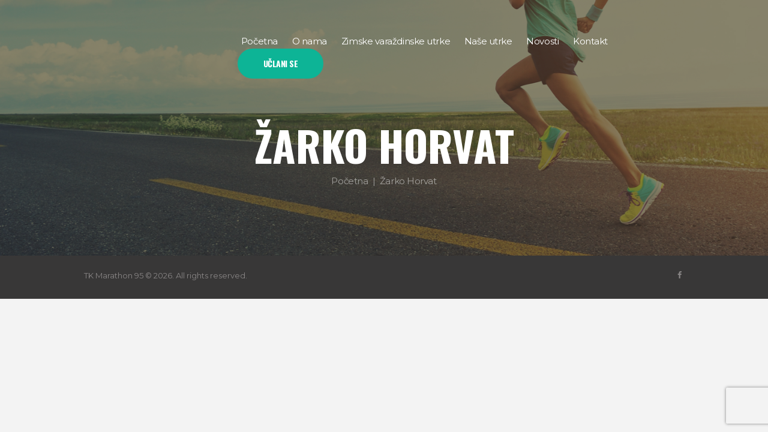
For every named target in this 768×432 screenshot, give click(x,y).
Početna (349, 180)
